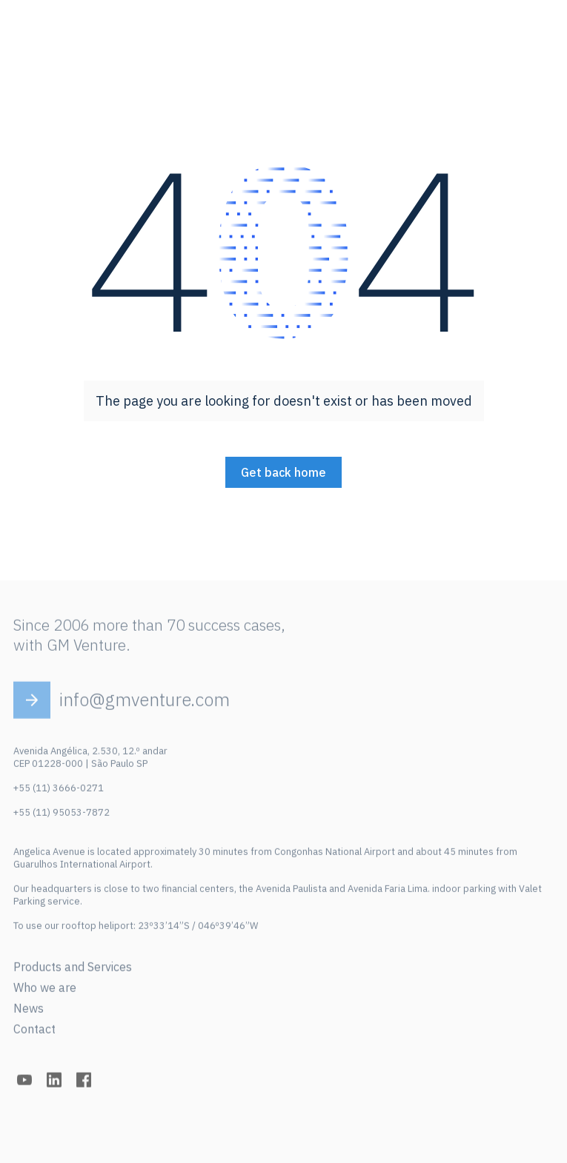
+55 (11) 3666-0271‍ (58, 791)
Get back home (283, 472)
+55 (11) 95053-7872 (61, 815)
